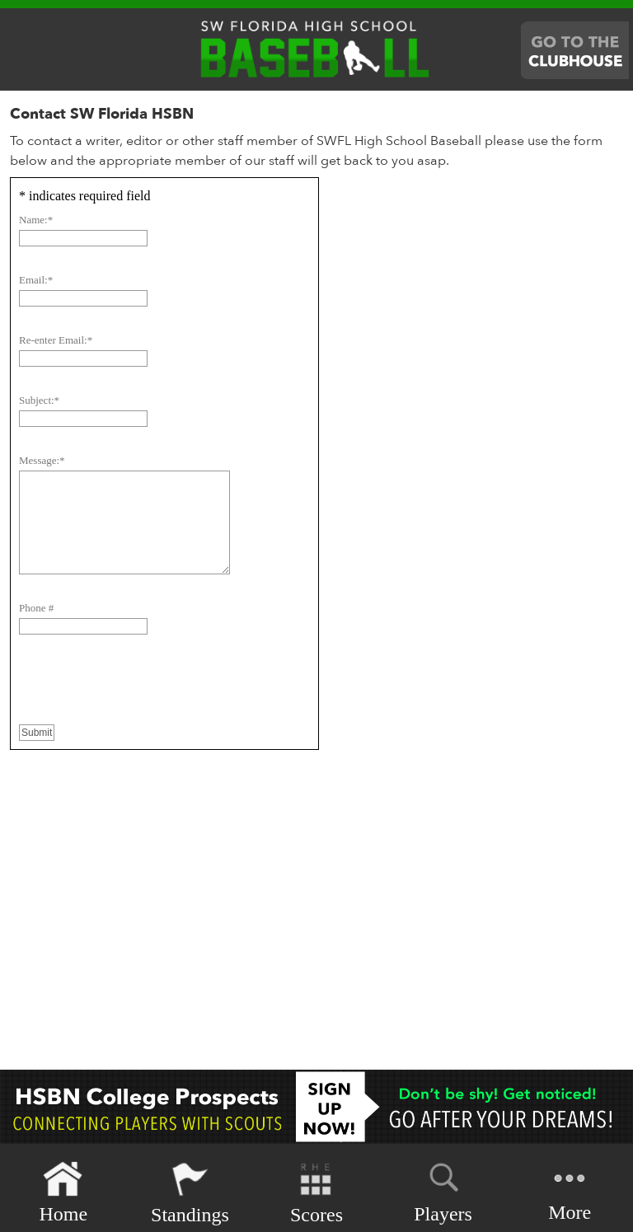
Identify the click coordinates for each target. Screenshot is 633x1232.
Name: (36, 219)
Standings (190, 1192)
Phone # (36, 608)
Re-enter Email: (55, 340)
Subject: (39, 400)
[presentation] (144, 690)
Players (443, 1190)
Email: (36, 280)
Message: (42, 460)
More (569, 1191)
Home (63, 1192)
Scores (316, 1192)
